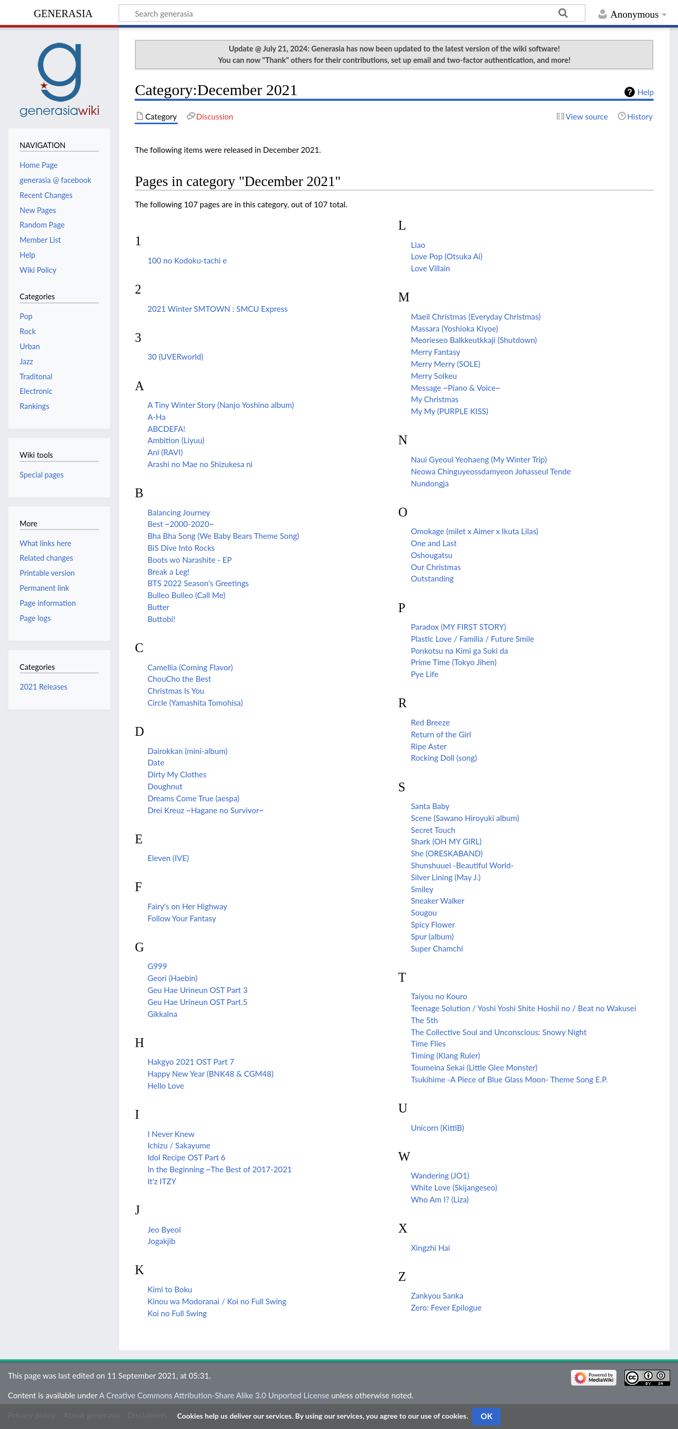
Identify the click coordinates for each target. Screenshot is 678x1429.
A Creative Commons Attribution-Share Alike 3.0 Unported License (214, 1395)
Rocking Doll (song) (444, 757)
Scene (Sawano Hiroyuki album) (465, 818)
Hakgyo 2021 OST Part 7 (191, 1061)
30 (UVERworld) (175, 356)
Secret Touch (433, 830)
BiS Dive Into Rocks (181, 547)
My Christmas (435, 399)
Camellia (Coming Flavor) (190, 667)
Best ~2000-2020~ (181, 523)
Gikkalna (162, 1013)
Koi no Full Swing (177, 1313)
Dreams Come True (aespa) (194, 798)
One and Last (434, 543)
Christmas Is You (176, 690)
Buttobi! (161, 619)
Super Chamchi (437, 948)
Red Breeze (430, 722)
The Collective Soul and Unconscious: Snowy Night (498, 1032)
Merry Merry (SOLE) (445, 363)
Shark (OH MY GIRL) (446, 841)
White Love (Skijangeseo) (454, 1187)
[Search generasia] (352, 13)
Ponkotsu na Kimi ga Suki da (459, 650)
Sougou (424, 912)
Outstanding (432, 578)
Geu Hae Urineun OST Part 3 (198, 990)
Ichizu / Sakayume (179, 1145)
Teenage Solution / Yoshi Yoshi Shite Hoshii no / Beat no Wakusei (523, 1008)
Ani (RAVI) (165, 452)
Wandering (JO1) (440, 1175)
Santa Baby (430, 806)
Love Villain (430, 268)
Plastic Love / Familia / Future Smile (472, 638)
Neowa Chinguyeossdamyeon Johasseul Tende (491, 471)
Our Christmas (436, 567)
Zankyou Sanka (437, 1295)
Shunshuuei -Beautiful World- (462, 865)
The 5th (424, 1020)
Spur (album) (432, 936)
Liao (418, 244)
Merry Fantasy (435, 351)
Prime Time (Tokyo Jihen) (454, 662)
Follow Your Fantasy (182, 918)
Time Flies (428, 1043)
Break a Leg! (169, 571)
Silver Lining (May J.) (445, 877)
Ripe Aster (429, 746)
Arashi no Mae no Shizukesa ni (200, 464)
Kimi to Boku (170, 1289)
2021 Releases (44, 686)
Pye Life (424, 674)
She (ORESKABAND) (447, 853)
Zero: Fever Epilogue (446, 1307)
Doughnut (165, 786)
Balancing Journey (179, 512)
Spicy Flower (433, 924)
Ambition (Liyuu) (176, 440)
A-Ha (157, 416)
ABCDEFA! (167, 428)
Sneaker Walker (437, 900)
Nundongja (430, 483)
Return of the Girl (441, 734)
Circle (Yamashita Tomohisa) (195, 702)
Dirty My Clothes (177, 774)
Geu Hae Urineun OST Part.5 (197, 1002)
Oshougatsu (431, 555)
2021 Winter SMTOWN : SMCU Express (218, 308)
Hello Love (166, 1085)
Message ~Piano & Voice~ (455, 387)
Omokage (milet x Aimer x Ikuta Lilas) (474, 531)
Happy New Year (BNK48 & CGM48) (210, 1073)
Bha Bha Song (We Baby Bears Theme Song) (223, 535)
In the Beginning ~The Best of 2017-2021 (220, 1169)
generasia (63, 12)
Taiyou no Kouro (439, 996)
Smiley (422, 889)
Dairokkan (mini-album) (188, 751)
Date (156, 762)
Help (645, 92)
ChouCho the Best (179, 678)
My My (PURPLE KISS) (449, 411)
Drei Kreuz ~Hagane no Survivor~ (206, 810)
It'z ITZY (162, 1181)
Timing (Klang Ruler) (445, 1055)
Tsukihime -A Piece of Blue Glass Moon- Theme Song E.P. (509, 1079)
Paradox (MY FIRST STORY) (458, 626)
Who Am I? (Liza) (439, 1199)
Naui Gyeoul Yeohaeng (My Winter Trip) (479, 459)
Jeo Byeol (164, 1229)
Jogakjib (162, 1241)
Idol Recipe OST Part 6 (187, 1157)
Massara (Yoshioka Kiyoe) (454, 328)
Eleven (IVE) (168, 858)
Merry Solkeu (434, 375)
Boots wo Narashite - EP (190, 559)
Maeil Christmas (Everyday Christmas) (476, 316)
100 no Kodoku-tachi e (187, 260)
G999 (157, 966)
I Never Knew (171, 1134)
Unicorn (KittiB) (437, 1127)
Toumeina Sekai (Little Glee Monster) (474, 1067)
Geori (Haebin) (173, 978)
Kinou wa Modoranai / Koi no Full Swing (217, 1301)
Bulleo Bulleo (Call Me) (187, 595)
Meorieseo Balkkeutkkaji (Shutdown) (474, 340)
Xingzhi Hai (430, 1247)
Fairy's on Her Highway (187, 906)
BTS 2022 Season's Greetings (198, 583)
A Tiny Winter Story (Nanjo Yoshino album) (221, 404)
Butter (159, 607)
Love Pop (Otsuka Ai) (447, 256)
